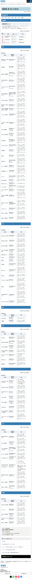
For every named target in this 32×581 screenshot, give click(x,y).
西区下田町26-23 (11, 345)
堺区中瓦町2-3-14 (11, 122)
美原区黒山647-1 (11, 504)
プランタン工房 (4, 186)
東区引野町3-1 (21, 39)
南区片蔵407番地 (11, 406)
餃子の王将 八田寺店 (5, 235)
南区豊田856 (11, 410)
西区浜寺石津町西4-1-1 (12, 363)
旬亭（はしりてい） (5, 183)
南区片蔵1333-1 (11, 401)
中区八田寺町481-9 (12, 235)
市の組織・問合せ (24, 573)
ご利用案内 (1, 561)
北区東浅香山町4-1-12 (12, 447)
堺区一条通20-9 (11, 66)
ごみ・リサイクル (23, 4)
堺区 (2, 17)
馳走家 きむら (4, 161)
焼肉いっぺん (4, 270)
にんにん (3, 176)
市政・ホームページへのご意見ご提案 (23, 561)
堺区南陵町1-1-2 (11, 212)
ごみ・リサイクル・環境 (17, 4)
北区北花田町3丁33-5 (12, 464)
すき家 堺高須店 (4, 129)
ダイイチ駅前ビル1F (12, 140)
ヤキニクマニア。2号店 (5, 280)
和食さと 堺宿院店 (5, 218)
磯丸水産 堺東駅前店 (5, 74)
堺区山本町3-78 (11, 133)
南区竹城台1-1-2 (11, 386)
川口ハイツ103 (11, 465)
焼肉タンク (3, 275)
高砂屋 (3, 155)
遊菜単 (3, 286)
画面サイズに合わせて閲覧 (24, 30)
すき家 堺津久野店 (5, 346)
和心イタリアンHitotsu (5, 301)
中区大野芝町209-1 (12, 249)
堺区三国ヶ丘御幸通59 (12, 92)
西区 (12, 17)
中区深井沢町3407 (11, 294)
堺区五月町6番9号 (11, 170)
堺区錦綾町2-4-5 (11, 165)
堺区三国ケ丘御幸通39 (12, 144)
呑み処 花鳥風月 (4, 180)
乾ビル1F (10, 161)
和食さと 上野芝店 (5, 213)
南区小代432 (11, 391)
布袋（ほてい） (4, 359)
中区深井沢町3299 (11, 275)
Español (4, 541)
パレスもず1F (11, 457)
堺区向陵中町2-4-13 (12, 104)
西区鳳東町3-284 (11, 359)
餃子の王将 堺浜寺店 (5, 342)
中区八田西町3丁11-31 (12, 286)
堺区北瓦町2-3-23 (11, 139)
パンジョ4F (10, 381)
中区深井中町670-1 (12, 240)
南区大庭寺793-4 (11, 416)
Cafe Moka (3, 337)
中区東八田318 (11, 254)
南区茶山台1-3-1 (11, 380)
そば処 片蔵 (4, 407)
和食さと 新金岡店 (5, 482)
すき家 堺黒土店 (4, 443)
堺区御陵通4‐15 (11, 195)
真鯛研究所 (3, 364)
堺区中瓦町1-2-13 (11, 80)
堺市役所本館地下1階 (12, 203)
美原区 (22, 17)
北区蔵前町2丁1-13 (12, 474)
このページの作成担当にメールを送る (7, 534)
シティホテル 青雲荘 (5, 114)
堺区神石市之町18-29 (12, 208)
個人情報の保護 (15, 561)
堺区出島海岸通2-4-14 (12, 114)
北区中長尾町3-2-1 (22, 36)
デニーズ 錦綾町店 (4, 166)
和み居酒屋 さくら (5, 171)
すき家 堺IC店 (4, 397)
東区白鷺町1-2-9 (11, 320)
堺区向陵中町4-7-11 (12, 183)
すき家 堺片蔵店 (4, 402)
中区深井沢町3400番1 (12, 263)
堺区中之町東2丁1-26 (12, 59)
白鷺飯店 (3, 321)
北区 (18, 17)
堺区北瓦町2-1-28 (11, 72)
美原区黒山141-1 (11, 518)
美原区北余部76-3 (21, 42)
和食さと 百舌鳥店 (5, 487)
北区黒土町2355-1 (11, 441)
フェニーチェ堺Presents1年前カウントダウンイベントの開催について (13, 546)
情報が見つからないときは (7, 556)
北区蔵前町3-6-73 (11, 481)
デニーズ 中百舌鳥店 (5, 454)
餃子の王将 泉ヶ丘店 (5, 387)
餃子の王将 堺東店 (5, 100)
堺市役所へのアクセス (8, 573)
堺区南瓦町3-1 (11, 202)
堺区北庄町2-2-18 (11, 189)
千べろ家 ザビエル (5, 145)
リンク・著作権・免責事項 (8, 561)
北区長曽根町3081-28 (12, 453)
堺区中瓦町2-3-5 (11, 179)
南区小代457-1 (11, 396)
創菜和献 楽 (3, 150)
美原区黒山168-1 (11, 513)
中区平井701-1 (11, 279)
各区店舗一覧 (19, 28)
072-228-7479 (7, 530)
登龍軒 (3, 260)
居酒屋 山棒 (3, 67)
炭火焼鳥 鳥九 (4, 140)
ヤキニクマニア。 (4, 208)
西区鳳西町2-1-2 (11, 350)
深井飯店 (3, 264)
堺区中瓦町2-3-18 (11, 155)
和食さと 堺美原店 (5, 522)
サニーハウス (7, 42)
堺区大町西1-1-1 (11, 217)
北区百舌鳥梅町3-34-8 (12, 456)
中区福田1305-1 (11, 245)
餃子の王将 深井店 (5, 240)
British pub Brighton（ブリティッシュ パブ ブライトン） (5, 466)
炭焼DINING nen (4, 254)
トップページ (6, 4)
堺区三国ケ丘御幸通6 (12, 160)
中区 (6, 17)
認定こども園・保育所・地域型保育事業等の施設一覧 (11, 552)
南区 (15, 17)
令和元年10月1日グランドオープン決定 (8, 544)
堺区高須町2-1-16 (11, 128)
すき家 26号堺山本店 (5, 134)
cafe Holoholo (7, 39)
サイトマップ (7, 562)
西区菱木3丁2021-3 (12, 354)
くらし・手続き (11, 4)
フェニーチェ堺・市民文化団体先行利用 (9, 549)
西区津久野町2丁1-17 (12, 337)
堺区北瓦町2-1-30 (11, 108)
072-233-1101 (6, 571)
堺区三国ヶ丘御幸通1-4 (12, 176)
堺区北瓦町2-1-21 (11, 99)
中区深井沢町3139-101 (12, 269)
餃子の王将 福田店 (5, 245)
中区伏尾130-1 (11, 259)
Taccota (3, 257)
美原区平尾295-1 (11, 522)
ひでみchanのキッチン (5, 457)
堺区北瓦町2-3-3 (11, 149)
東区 (9, 17)
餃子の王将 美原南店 (5, 504)
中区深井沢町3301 (11, 256)
